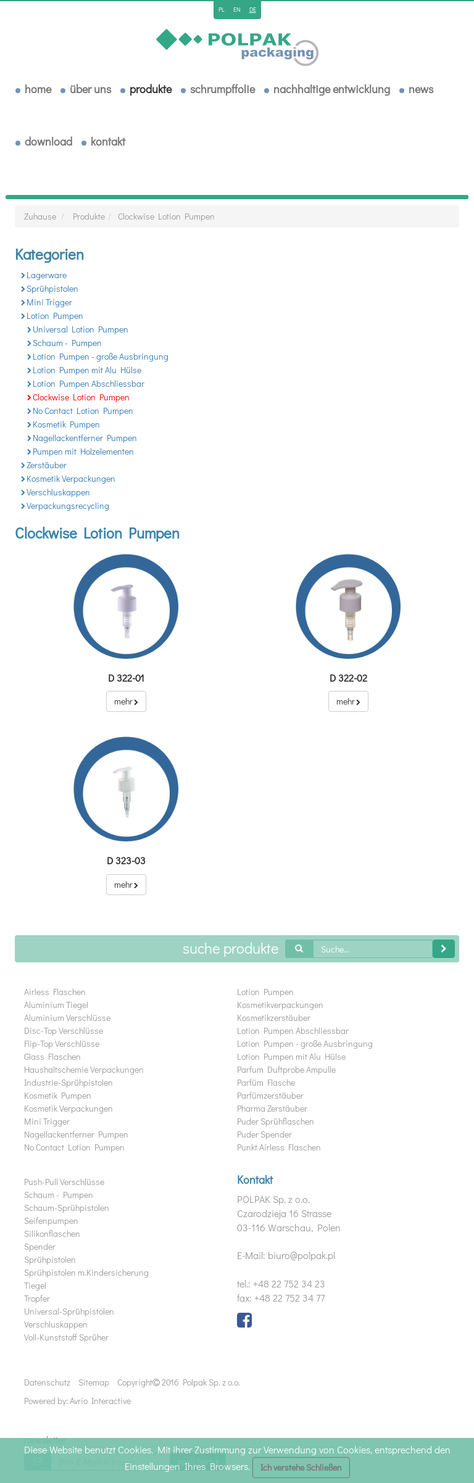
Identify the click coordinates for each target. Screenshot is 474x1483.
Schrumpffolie (222, 88)
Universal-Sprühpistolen (69, 1311)
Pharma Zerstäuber (272, 1108)
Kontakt (108, 141)
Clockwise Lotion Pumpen (166, 216)
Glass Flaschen (52, 1056)
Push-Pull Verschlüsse (64, 1182)
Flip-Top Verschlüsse (61, 1043)
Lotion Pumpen (52, 315)
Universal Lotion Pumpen (77, 329)
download (48, 141)
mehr (126, 701)
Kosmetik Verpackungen (68, 478)
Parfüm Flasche (266, 1082)
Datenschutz (47, 1382)
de (252, 10)
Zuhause (40, 216)
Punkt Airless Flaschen (279, 1147)
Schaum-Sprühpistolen (66, 1207)
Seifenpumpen (51, 1220)
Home (38, 88)
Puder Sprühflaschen (275, 1121)
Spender (40, 1246)
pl (221, 10)
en (237, 10)
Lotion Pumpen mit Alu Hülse (84, 370)
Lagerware (44, 275)
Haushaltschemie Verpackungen (84, 1069)
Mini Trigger (46, 302)
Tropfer (37, 1298)
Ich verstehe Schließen (301, 1467)
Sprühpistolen (49, 288)
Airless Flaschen (55, 992)
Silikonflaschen (52, 1233)
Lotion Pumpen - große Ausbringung (97, 356)
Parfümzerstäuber (270, 1095)
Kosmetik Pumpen (63, 424)
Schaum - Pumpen (64, 343)
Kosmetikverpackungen (280, 1004)
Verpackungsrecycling (65, 505)
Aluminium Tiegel (56, 1004)
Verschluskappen (55, 492)
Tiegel (35, 1285)
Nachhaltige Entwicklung (331, 88)
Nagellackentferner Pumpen (82, 438)
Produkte (151, 88)
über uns (90, 88)
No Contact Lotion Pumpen (80, 410)
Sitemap (93, 1382)
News (421, 88)
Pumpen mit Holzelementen (80, 451)
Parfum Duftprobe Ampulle (286, 1069)
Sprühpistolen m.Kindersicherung (86, 1272)
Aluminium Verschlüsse (67, 1017)
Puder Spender (264, 1134)
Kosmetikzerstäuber (273, 1017)
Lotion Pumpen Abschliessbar (85, 383)
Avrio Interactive (100, 1401)
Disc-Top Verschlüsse (63, 1030)
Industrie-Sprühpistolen (68, 1082)
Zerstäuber (44, 465)
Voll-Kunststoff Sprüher (66, 1337)
